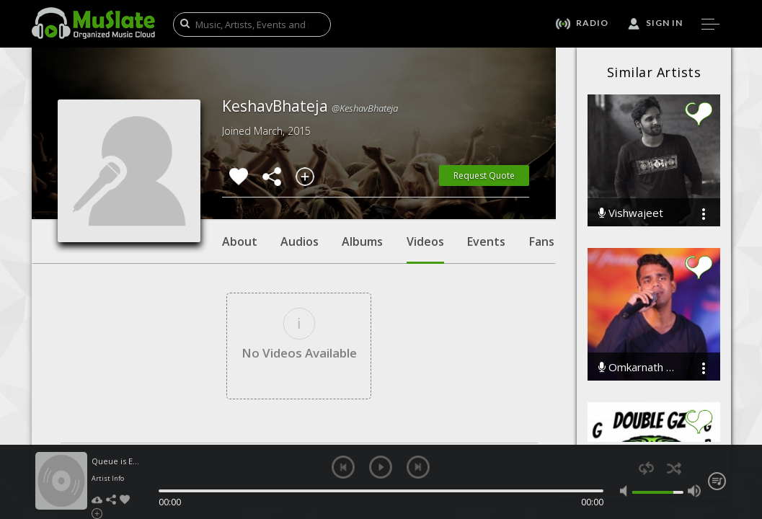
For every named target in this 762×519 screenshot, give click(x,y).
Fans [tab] (541, 241)
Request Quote (484, 175)
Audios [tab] (299, 241)
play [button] (380, 467)
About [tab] (239, 241)
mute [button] (626, 490)
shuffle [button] (674, 468)
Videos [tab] (425, 249)
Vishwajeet (630, 213)
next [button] (418, 467)
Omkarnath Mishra (639, 367)
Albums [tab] (362, 241)
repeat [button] (646, 468)
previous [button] (343, 467)
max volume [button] (694, 490)
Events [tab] (486, 241)
